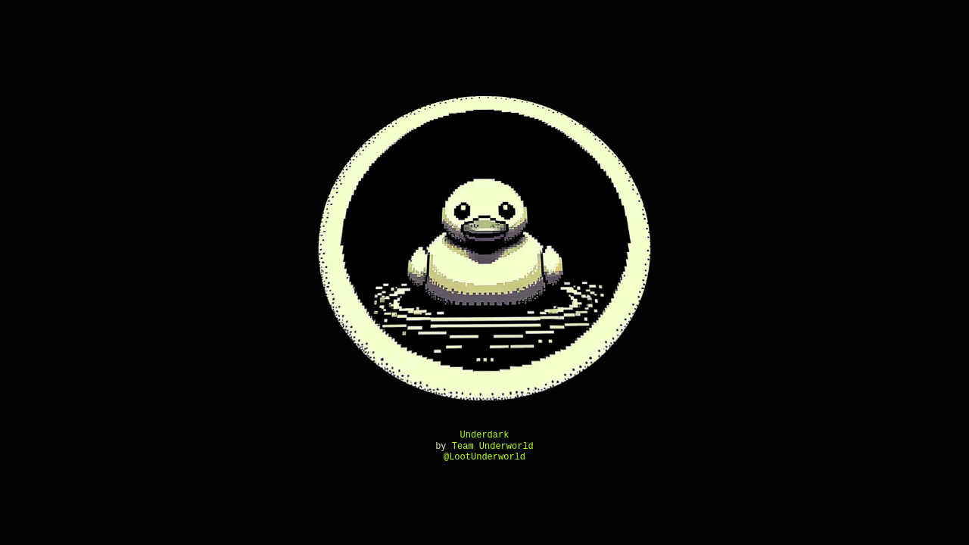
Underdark (484, 434)
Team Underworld (493, 446)
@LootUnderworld (484, 456)
